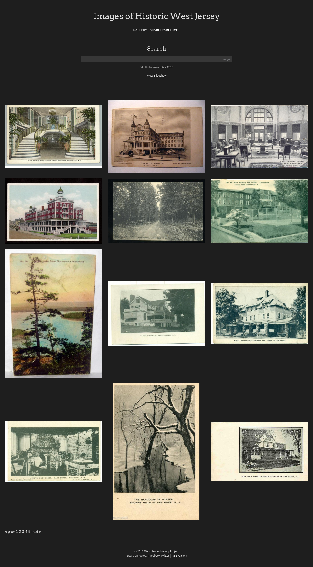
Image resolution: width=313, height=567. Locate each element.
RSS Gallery (179, 555)
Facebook (154, 555)
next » (36, 532)
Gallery (140, 30)
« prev (10, 532)
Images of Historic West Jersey (156, 16)
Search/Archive (164, 30)
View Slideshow (156, 75)
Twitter (165, 555)
